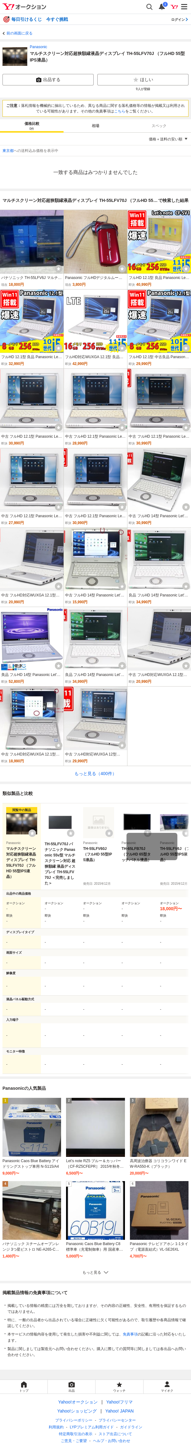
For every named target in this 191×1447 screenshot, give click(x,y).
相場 (95, 126)
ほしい (143, 80)
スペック (159, 126)
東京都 (8, 151)
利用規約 (56, 1427)
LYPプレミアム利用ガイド (92, 1427)
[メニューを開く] (184, 6)
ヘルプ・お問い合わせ (111, 1441)
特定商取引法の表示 (75, 1434)
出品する (48, 80)
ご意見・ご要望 (74, 1441)
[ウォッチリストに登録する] (32, 833)
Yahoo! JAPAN (119, 1410)
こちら (119, 111)
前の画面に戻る (20, 33)
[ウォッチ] (58, 268)
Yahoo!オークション (78, 1401)
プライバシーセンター (117, 1420)
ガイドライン (131, 1427)
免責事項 (130, 1334)
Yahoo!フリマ (119, 1401)
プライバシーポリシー (73, 1420)
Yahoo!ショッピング (77, 1410)
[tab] (32, 125)
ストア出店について (115, 1434)
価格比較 (31, 126)
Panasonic (38, 47)
